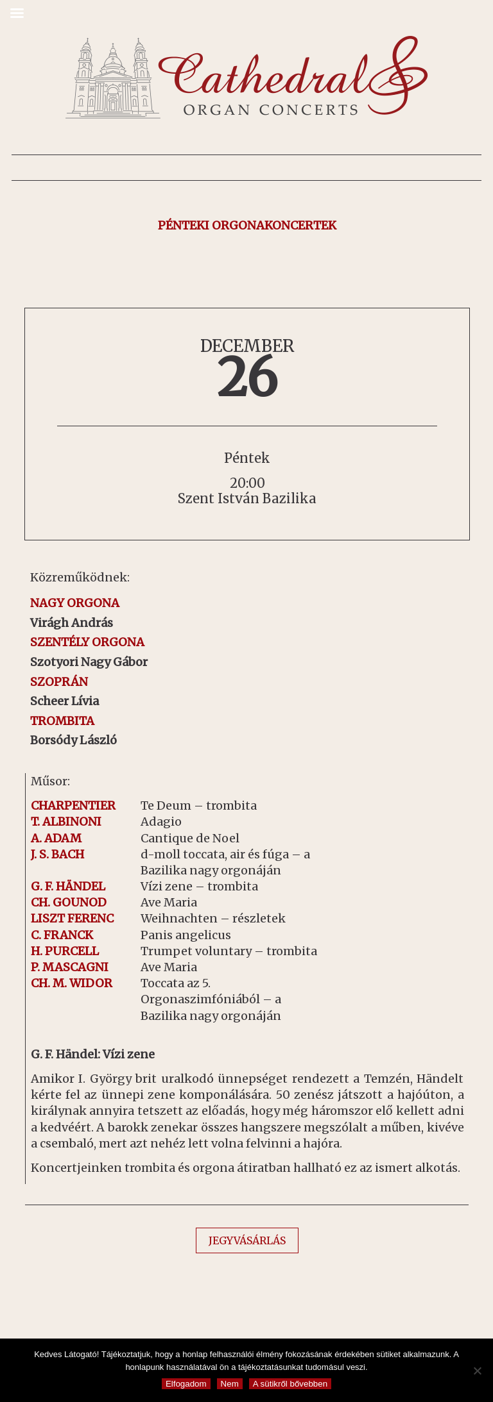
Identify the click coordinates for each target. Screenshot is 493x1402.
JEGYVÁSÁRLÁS (247, 1240)
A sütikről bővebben (290, 1384)
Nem (230, 1384)
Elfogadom (186, 1384)
